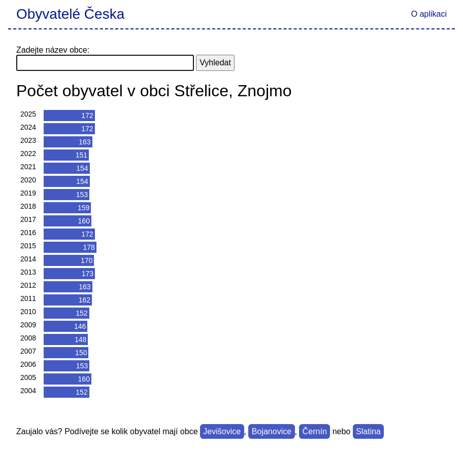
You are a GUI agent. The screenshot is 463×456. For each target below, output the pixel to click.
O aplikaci (429, 14)
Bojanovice (271, 431)
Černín (315, 431)
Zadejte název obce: (52, 50)
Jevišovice (222, 431)
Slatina (368, 431)
